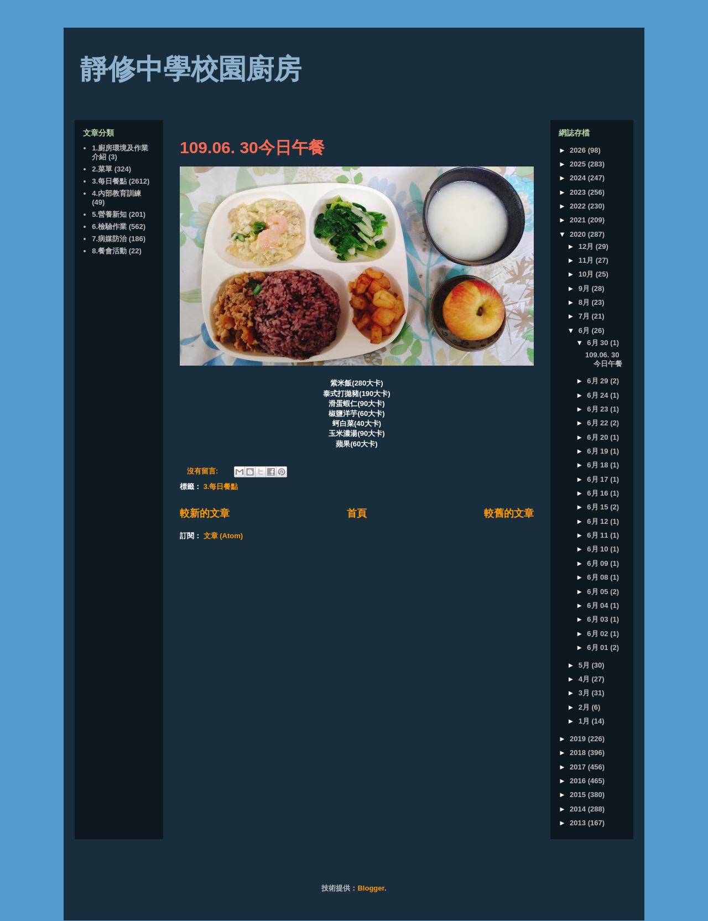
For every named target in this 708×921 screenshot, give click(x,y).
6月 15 (598, 507)
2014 (579, 809)
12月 (587, 246)
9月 (585, 288)
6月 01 (598, 647)
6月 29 (598, 381)
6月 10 (598, 549)
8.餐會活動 (109, 251)
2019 (579, 739)
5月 (585, 665)
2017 (579, 767)
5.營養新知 (109, 214)
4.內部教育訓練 (116, 193)
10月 (587, 274)
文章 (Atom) (223, 536)
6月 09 (598, 563)
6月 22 (598, 423)
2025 (579, 164)
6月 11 (598, 535)
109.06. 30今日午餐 (252, 147)
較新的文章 (205, 513)
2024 (579, 178)
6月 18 (598, 465)
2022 (579, 206)
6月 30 (598, 343)
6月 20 (598, 437)
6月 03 (598, 619)
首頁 (357, 513)
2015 (579, 794)
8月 (585, 302)
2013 (579, 823)
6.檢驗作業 (109, 226)
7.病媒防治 (109, 239)
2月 (585, 707)
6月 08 (598, 577)
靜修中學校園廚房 (190, 69)
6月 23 (598, 409)
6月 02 (598, 633)
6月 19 (598, 451)
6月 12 (598, 521)
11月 (587, 260)
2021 (579, 220)
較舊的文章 (509, 513)
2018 (579, 752)
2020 (579, 234)
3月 (585, 693)
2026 (579, 150)
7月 (585, 316)
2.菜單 (102, 169)
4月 (585, 679)
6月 (585, 330)
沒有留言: (203, 471)
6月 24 (598, 395)
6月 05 (598, 591)
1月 (585, 721)
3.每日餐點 (221, 486)
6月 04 (598, 605)
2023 (579, 192)
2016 (579, 781)
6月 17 (598, 479)
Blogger (370, 888)
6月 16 (598, 493)
